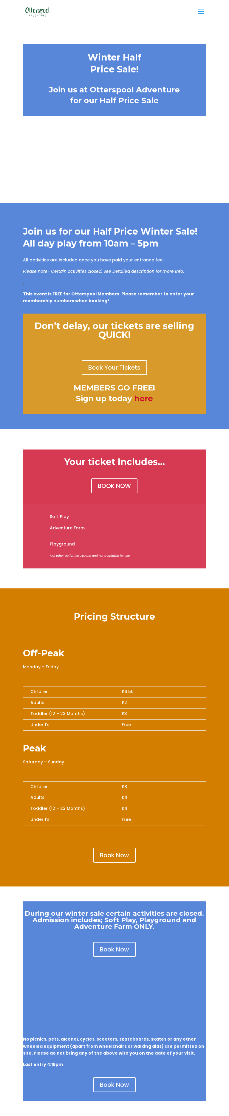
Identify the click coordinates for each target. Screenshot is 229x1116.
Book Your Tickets (114, 367)
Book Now (114, 855)
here (143, 398)
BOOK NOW (114, 486)
